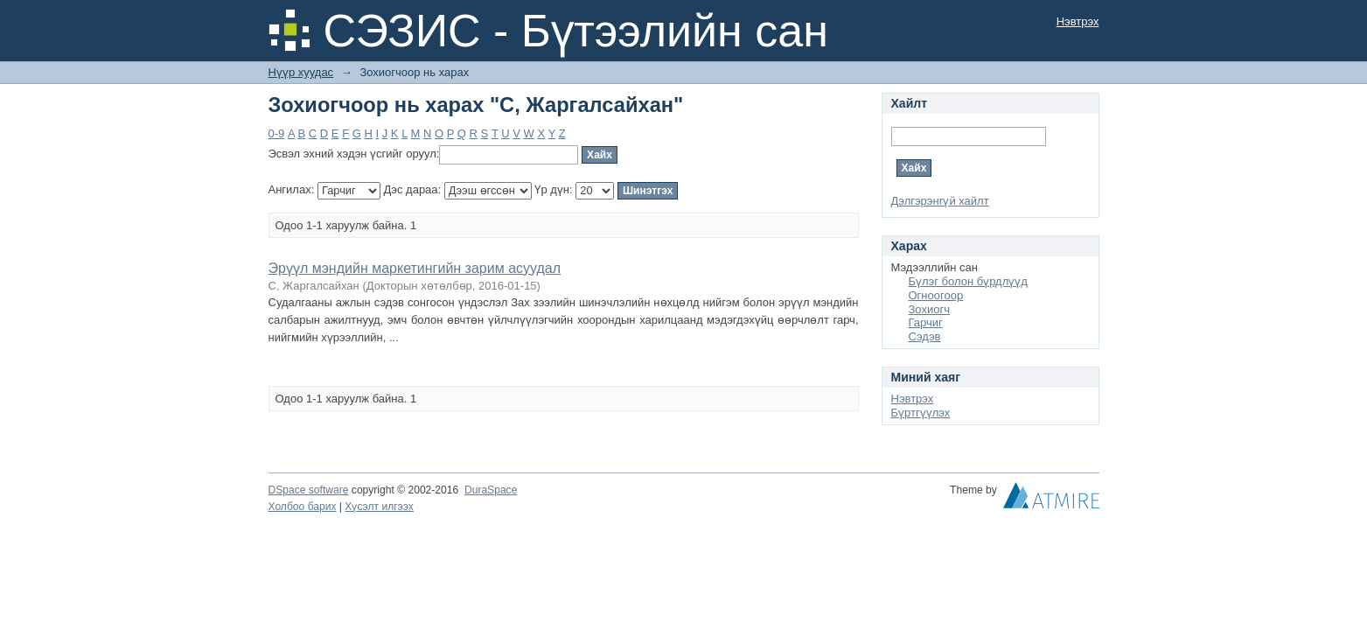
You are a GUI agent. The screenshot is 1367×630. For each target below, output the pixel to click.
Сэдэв (925, 336)
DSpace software (309, 490)
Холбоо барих (303, 506)
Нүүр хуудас (301, 72)
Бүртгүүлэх (921, 412)
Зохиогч (929, 309)
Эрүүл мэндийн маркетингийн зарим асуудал (415, 268)
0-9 (277, 133)
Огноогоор (936, 295)
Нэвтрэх (1078, 21)
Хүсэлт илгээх (379, 506)
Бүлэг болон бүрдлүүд (968, 281)
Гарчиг (926, 322)
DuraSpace (490, 490)
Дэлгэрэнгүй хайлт (940, 200)
